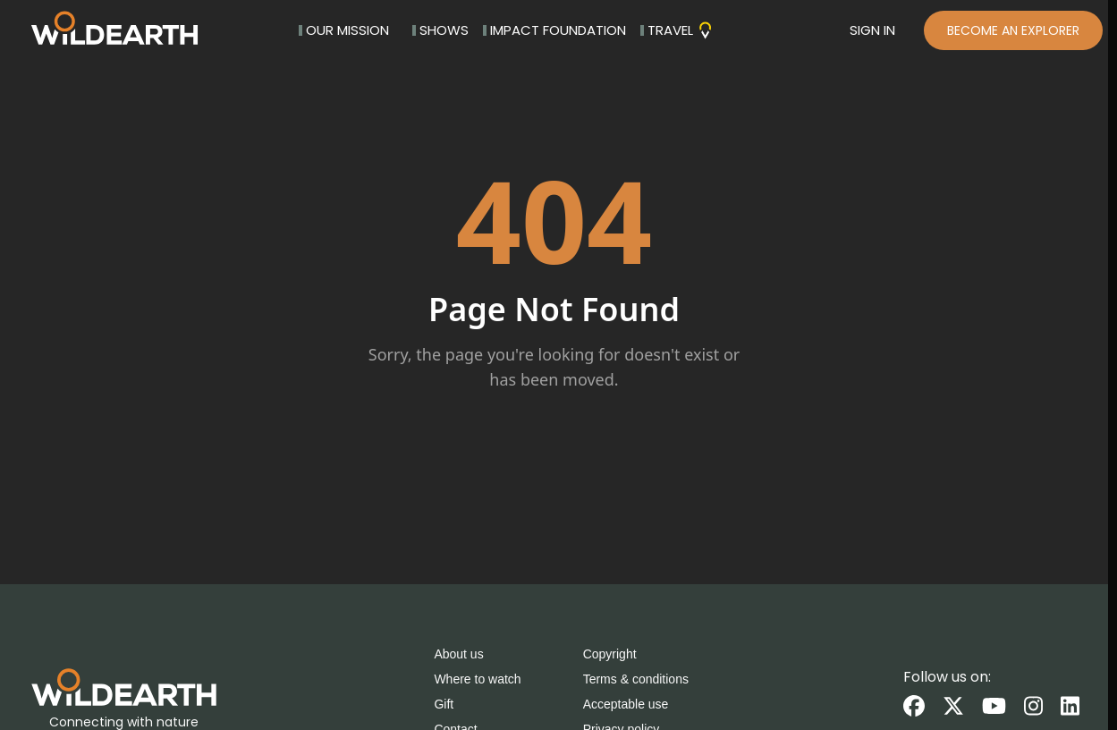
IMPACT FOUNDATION (554, 30)
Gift (443, 704)
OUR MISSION (344, 30)
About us (458, 654)
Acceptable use (626, 704)
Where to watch (477, 679)
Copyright (610, 654)
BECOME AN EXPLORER (1013, 30)
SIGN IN (872, 30)
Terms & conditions (636, 679)
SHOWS (440, 30)
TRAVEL (677, 30)
